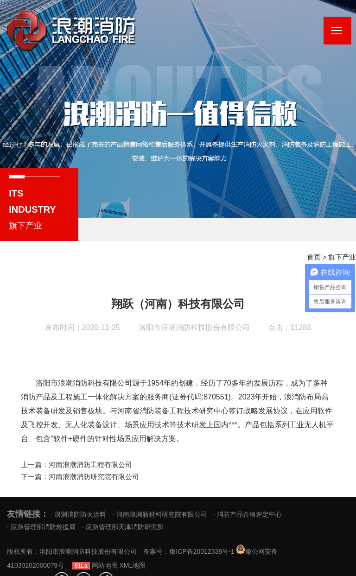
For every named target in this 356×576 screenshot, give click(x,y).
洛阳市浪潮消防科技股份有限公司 (194, 327)
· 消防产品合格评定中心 (248, 513)
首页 (316, 257)
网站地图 (162, 564)
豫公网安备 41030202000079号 (71, 564)
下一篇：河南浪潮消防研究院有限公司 (76, 476)
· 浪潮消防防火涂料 (78, 513)
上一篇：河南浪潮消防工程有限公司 (73, 464)
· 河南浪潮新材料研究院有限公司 (160, 513)
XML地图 (190, 564)
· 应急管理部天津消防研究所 (123, 525)
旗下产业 (343, 257)
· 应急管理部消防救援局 (41, 525)
